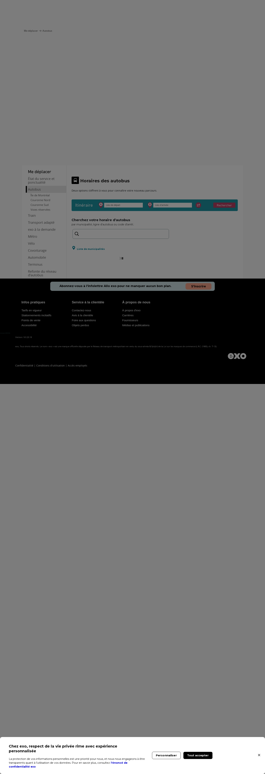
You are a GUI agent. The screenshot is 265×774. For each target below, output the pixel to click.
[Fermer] (259, 755)
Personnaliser (166, 755)
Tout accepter (198, 755)
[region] (132, 755)
